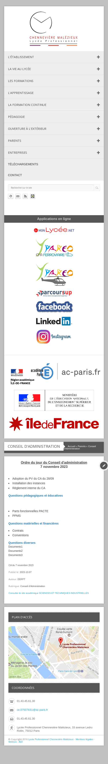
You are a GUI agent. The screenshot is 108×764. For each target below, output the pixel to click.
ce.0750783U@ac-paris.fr (32, 709)
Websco (12, 742)
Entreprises (17, 153)
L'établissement (21, 57)
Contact (15, 175)
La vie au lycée (19, 69)
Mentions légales (84, 739)
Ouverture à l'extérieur (27, 129)
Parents (14, 141)
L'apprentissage (21, 93)
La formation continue (27, 105)
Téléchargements (23, 164)
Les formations (20, 81)
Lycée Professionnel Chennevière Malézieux (51, 739)
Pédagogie (16, 117)
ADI (21, 742)
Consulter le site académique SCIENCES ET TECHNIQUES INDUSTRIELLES (49, 593)
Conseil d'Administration (80, 447)
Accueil (71, 446)
